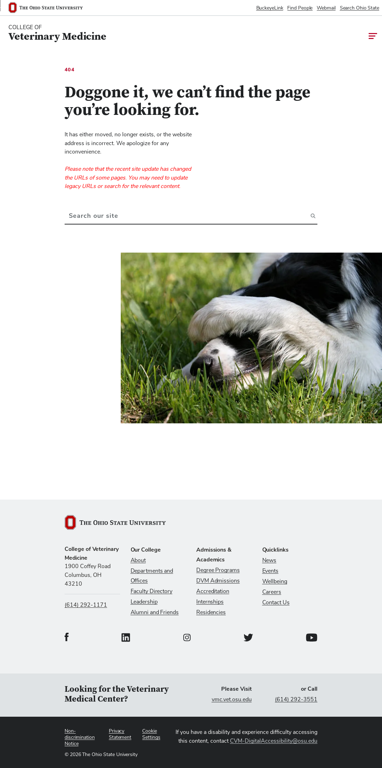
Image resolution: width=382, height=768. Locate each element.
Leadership (144, 602)
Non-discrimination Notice (80, 737)
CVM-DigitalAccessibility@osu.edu (273, 741)
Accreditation (212, 591)
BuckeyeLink (269, 8)
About (138, 560)
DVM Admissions (218, 581)
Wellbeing (274, 581)
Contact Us (276, 602)
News (269, 560)
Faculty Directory (151, 591)
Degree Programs (218, 570)
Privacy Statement (120, 734)
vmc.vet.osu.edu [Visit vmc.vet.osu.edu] (232, 699)
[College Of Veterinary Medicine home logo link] (57, 33)
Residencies (211, 612)
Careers (271, 592)
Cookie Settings (151, 734)
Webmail (326, 8)
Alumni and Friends (155, 612)
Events (270, 571)
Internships (210, 602)
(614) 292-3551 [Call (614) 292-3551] (296, 699)
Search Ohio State (359, 8)
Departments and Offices (152, 576)
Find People (299, 8)
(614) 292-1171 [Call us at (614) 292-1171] (86, 605)
